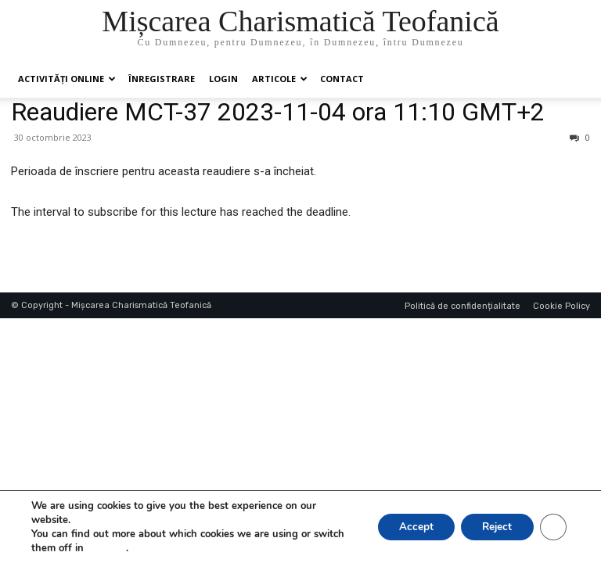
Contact (342, 78)
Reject (493, 526)
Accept (407, 526)
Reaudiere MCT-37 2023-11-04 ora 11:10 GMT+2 (278, 112)
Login (223, 78)
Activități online (67, 78)
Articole (280, 78)
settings (105, 548)
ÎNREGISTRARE (161, 78)
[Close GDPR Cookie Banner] (552, 527)
